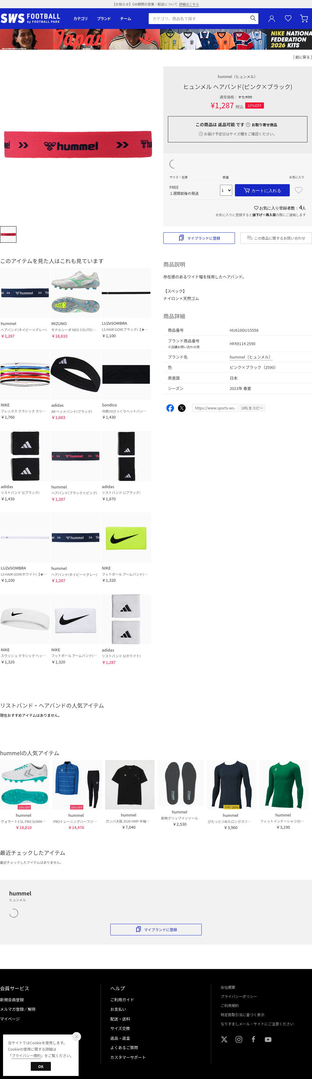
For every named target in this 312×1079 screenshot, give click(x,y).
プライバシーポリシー (239, 996)
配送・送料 (120, 1019)
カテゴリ (80, 18)
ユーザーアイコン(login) (271, 18)
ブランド (104, 18)
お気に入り (288, 18)
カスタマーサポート (128, 1057)
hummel (238, 76)
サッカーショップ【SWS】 (32, 18)
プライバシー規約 (26, 1055)
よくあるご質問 (124, 1047)
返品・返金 (120, 1038)
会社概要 (228, 987)
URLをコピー (252, 407)
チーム (125, 18)
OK (40, 1066)
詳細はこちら (189, 4)
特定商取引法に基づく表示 (242, 1014)
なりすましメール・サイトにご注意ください (257, 1023)
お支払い (118, 1009)
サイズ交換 (120, 1028)
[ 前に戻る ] (302, 56)
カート (304, 18)
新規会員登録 (12, 999)
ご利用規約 (230, 1005)
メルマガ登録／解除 (18, 1009)
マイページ (10, 1019)
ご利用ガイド (122, 999)
